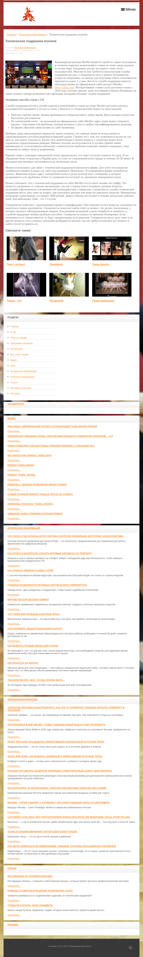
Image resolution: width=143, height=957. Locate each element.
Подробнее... (14, 431)
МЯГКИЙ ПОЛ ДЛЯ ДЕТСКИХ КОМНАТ (28, 599)
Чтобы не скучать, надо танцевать (30, 905)
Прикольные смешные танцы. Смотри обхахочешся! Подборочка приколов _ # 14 (60, 436)
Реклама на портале (20, 388)
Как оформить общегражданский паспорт (34, 628)
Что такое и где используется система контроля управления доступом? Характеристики (65, 536)
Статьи (14, 382)
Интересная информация (23, 371)
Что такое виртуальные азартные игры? (33, 614)
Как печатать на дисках (22, 663)
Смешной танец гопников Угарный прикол (35, 513)
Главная (14, 326)
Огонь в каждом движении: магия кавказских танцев (42, 831)
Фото (12, 365)
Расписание (16, 349)
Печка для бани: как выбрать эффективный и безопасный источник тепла (55, 742)
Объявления (15, 404)
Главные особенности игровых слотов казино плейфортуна (47, 585)
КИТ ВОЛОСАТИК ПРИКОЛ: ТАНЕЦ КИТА (29, 455)
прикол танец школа (20, 465)
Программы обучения (21, 343)
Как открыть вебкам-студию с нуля (30, 570)
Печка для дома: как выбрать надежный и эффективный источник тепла (54, 756)
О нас (13, 332)
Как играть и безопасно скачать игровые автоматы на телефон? (49, 553)
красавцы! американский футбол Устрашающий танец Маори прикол (52, 426)
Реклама (12, 924)
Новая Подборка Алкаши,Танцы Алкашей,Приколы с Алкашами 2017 (51, 446)
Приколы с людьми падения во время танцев (36, 484)
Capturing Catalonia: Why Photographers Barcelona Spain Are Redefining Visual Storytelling (68, 817)
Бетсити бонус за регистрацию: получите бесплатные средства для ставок (56, 788)
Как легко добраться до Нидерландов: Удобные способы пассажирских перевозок (61, 846)
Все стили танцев (19, 354)
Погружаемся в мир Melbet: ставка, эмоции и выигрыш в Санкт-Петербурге (56, 724)
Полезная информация (22, 377)
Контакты (15, 393)
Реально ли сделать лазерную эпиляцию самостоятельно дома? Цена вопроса (59, 771)
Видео (13, 360)
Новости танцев (18, 337)
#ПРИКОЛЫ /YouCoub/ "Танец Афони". (30, 504)
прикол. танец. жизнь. (21, 475)
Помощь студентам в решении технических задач (40, 891)
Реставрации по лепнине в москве (29, 876)
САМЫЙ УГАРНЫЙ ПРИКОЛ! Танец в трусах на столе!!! (40, 494)
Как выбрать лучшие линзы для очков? (32, 646)
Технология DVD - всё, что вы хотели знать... (36, 680)
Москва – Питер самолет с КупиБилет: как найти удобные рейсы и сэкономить (58, 802)
